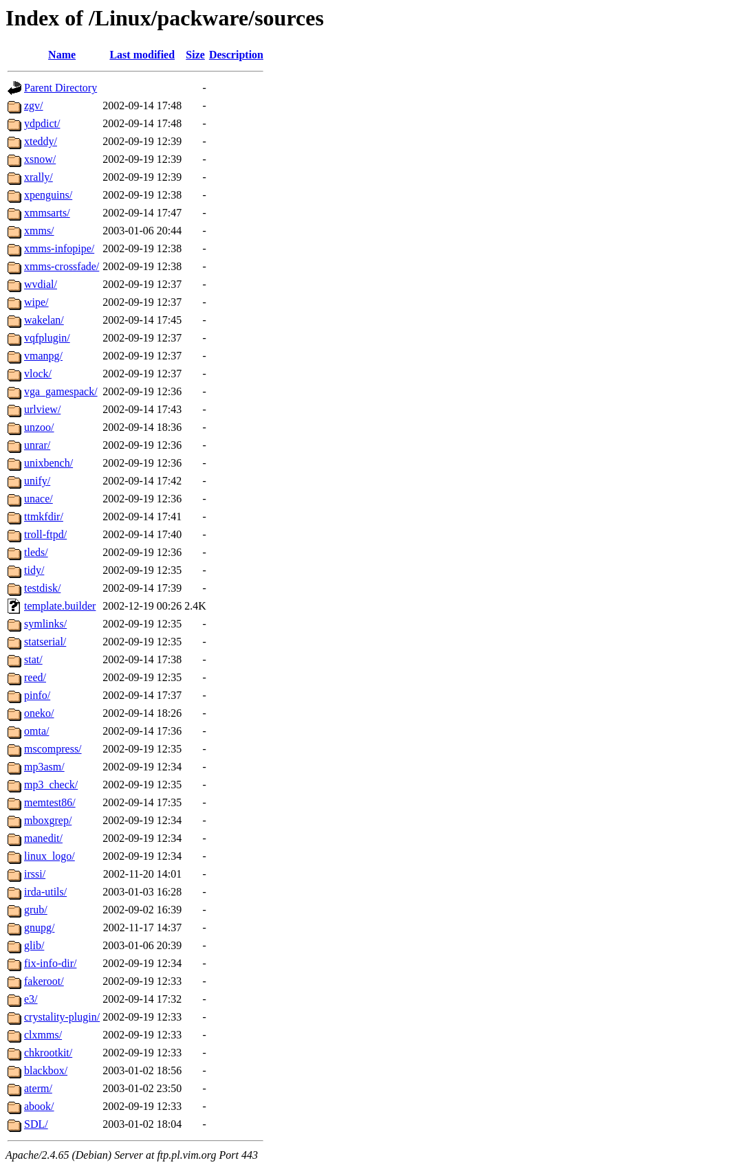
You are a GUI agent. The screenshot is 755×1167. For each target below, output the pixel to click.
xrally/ (38, 177)
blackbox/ (45, 1070)
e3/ (31, 999)
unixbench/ (48, 463)
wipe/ (36, 302)
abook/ (39, 1106)
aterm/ (38, 1088)
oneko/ (39, 713)
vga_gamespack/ (61, 391)
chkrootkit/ (48, 1052)
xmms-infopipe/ (59, 248)
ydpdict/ (42, 123)
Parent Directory (60, 87)
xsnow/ (40, 159)
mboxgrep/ (48, 820)
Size (195, 54)
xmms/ (39, 230)
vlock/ (38, 373)
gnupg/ (39, 927)
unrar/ (37, 445)
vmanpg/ (43, 356)
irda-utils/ (45, 892)
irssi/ (34, 874)
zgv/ (33, 105)
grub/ (35, 909)
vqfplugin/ (47, 338)
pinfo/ (37, 695)
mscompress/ (53, 749)
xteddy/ (40, 141)
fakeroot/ (44, 981)
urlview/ (42, 409)
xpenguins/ (48, 195)
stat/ (33, 659)
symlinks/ (45, 624)
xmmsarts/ (47, 213)
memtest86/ (50, 802)
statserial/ (45, 641)
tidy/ (34, 570)
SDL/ (36, 1124)
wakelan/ (44, 320)
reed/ (35, 677)
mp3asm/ (44, 767)
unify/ (37, 481)
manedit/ (43, 838)
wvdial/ (40, 284)
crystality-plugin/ (62, 1017)
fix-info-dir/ (50, 963)
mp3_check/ (51, 784)
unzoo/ (39, 427)
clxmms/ (43, 1035)
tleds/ (36, 552)
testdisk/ (42, 588)
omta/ (36, 731)
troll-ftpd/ (45, 534)
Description (236, 54)
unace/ (38, 498)
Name (62, 54)
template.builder (60, 606)
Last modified (142, 54)
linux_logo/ (49, 856)
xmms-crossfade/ (61, 266)
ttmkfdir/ (43, 516)
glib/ (34, 945)
